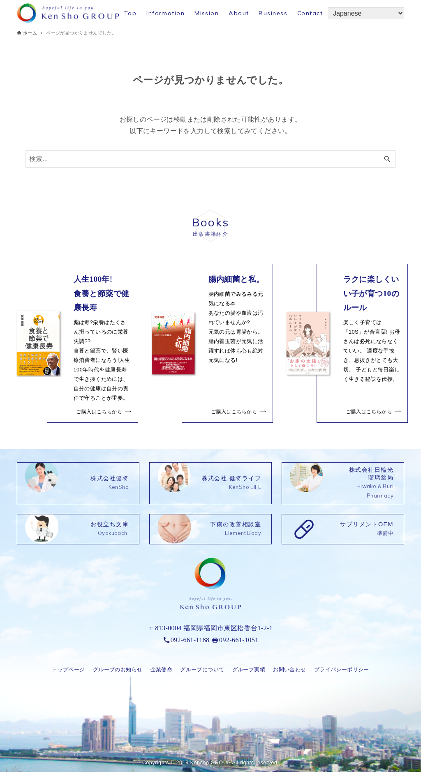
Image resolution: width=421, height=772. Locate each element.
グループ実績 (248, 669)
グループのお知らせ (118, 669)
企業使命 (161, 669)
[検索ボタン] (387, 159)
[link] (75, 343)
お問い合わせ (289, 669)
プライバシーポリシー (341, 669)
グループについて (202, 669)
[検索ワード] (210, 159)
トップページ (68, 669)
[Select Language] (366, 13)
